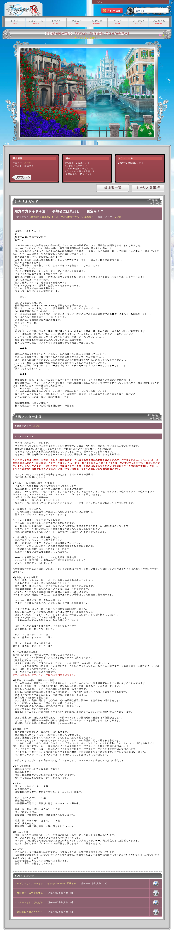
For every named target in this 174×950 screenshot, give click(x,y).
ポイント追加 (112, 11)
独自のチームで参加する (30, 893)
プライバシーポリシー (62, 940)
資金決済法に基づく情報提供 (106, 940)
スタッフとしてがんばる (30, 902)
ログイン (98, 2)
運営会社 (37, 940)
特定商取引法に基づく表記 (83, 940)
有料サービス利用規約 (129, 940)
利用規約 (47, 940)
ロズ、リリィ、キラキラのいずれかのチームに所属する (46, 883)
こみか (28, 163)
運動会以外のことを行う (30, 912)
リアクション (21, 177)
